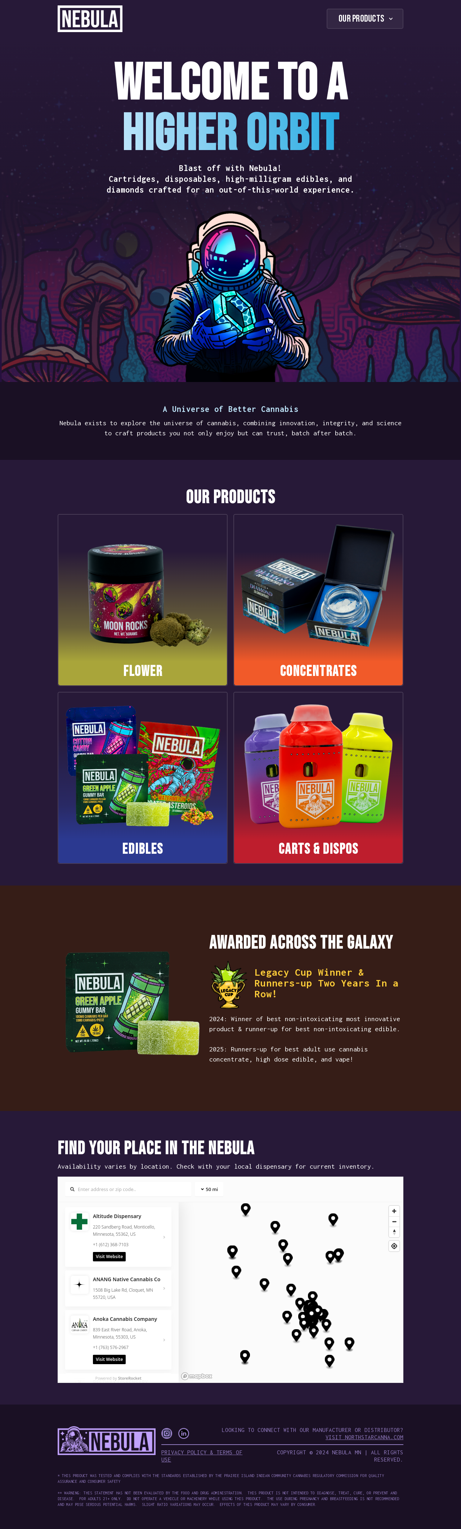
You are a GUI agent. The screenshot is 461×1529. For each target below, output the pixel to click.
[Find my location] (394, 1246)
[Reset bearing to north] (394, 1232)
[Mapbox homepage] (196, 1376)
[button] (365, 18)
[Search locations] (128, 1189)
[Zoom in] (394, 1211)
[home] (90, 18)
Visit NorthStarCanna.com (364, 1437)
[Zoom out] (394, 1221)
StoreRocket (130, 1378)
